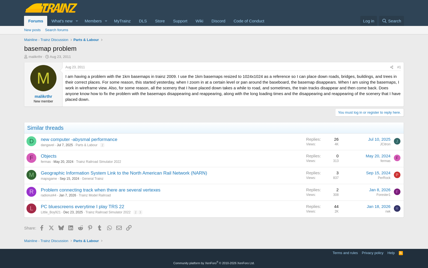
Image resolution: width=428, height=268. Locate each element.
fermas (46, 162)
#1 (399, 67)
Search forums (56, 30)
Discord (218, 21)
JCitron (385, 144)
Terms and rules (345, 253)
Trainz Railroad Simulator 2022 (98, 162)
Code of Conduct (249, 21)
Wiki (199, 21)
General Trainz (92, 179)
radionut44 (48, 195)
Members (93, 21)
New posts (32, 30)
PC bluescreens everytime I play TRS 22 (82, 206)
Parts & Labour (86, 145)
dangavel (47, 145)
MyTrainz (122, 21)
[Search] (391, 21)
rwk (388, 211)
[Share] (391, 67)
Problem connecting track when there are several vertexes (100, 190)
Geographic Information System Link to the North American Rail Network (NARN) (124, 173)
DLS (143, 21)
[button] (77, 21)
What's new (61, 21)
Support (180, 21)
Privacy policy (372, 253)
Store (160, 21)
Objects (49, 156)
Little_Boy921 (51, 212)
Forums (35, 21)
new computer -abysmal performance (79, 139)
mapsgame (49, 179)
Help (391, 253)
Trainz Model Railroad (95, 195)
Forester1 (383, 195)
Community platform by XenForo (214, 263)
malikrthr (35, 57)
